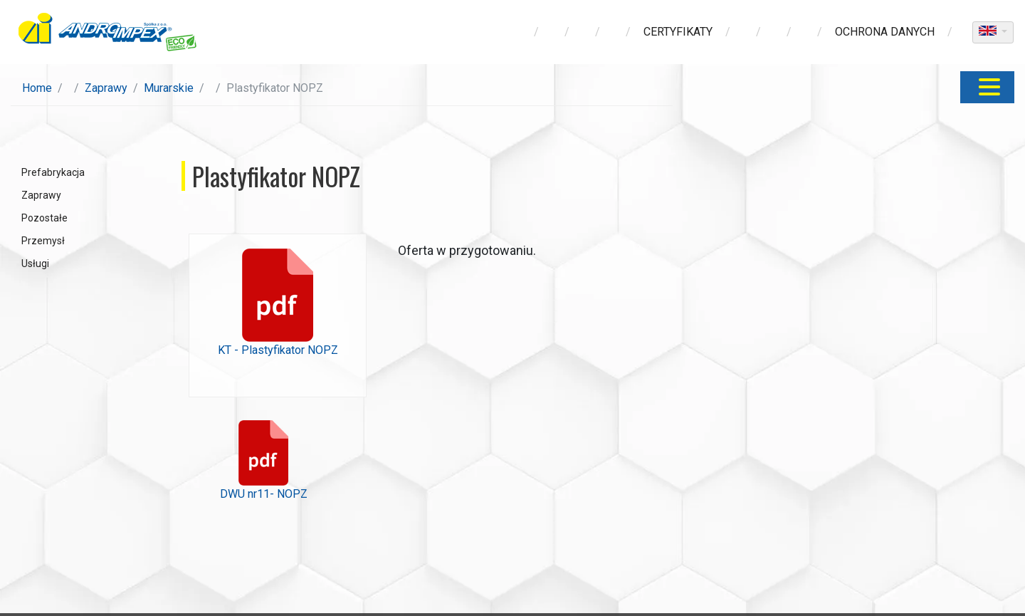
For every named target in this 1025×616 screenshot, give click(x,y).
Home (37, 88)
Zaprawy (106, 88)
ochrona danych (885, 31)
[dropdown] (993, 32)
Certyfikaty (678, 31)
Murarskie (169, 88)
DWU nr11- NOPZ (264, 460)
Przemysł (43, 240)
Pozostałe (44, 218)
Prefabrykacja (53, 172)
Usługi (35, 263)
